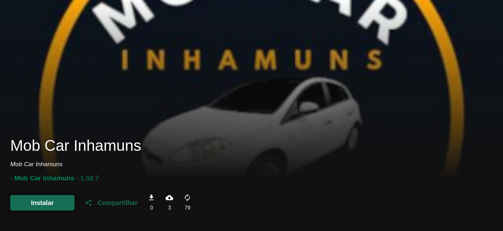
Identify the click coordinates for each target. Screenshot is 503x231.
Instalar (42, 202)
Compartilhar (111, 203)
